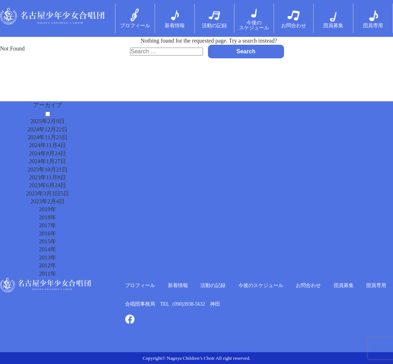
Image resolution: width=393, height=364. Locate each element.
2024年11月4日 (47, 145)
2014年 (47, 249)
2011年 (47, 274)
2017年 (47, 225)
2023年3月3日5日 (47, 193)
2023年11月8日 (47, 177)
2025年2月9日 (47, 121)
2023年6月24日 (47, 185)
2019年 (47, 209)
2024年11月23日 (47, 137)
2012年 (47, 265)
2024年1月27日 (47, 161)
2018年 (47, 217)
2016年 (47, 233)
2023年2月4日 (47, 201)
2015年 (47, 241)
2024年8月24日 (47, 153)
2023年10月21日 (48, 169)
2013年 (47, 257)
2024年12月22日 (48, 129)
